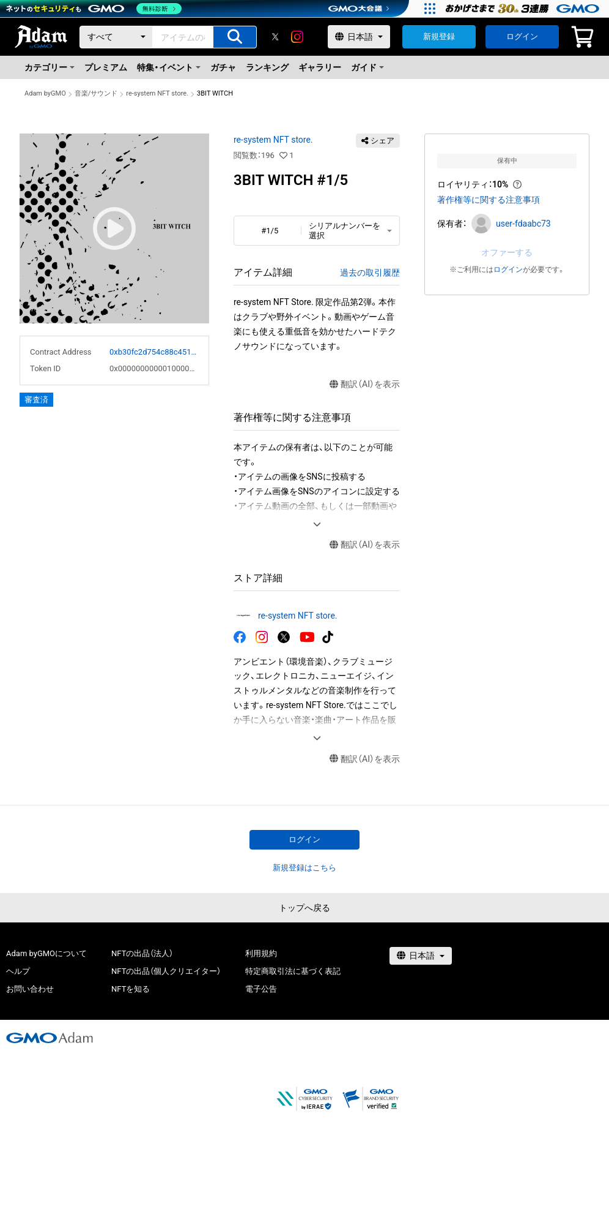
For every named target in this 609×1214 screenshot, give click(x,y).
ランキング (267, 67)
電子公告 (261, 988)
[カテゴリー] (116, 37)
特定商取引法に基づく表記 (293, 971)
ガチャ (223, 67)
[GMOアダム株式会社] (49, 1037)
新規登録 (439, 36)
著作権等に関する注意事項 (488, 200)
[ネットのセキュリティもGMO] (94, 8)
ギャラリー (319, 67)
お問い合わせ (30, 988)
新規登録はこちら (304, 867)
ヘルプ (18, 971)
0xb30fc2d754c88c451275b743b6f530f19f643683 (154, 351)
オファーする (507, 252)
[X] (275, 37)
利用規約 (261, 953)
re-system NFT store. (157, 93)
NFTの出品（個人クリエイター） (166, 971)
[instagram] (297, 37)
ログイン (522, 36)
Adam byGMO (45, 93)
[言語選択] (359, 36)
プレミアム (105, 67)
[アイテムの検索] (235, 37)
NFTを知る (130, 988)
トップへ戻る (304, 908)
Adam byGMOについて (46, 953)
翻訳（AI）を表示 (365, 384)
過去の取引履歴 (370, 272)
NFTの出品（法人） (142, 953)
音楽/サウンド (96, 93)
